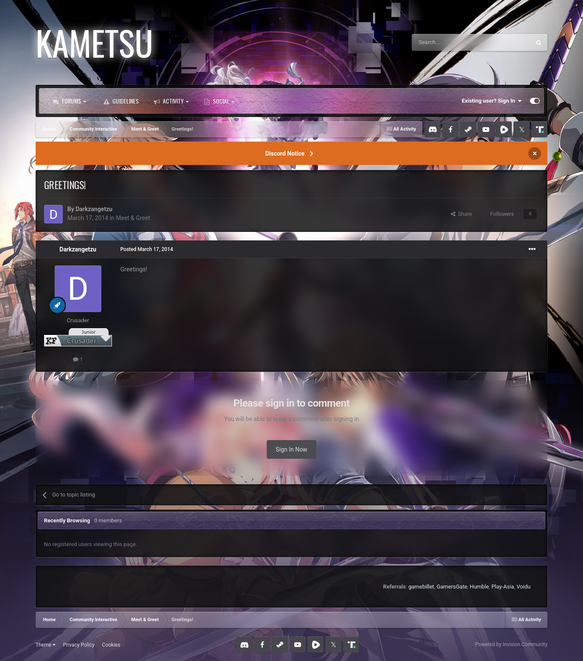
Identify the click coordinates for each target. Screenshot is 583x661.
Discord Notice (285, 153)
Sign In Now (291, 449)
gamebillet (421, 586)
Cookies (111, 645)
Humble (479, 586)
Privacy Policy (79, 645)
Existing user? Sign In (492, 101)
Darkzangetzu (93, 209)
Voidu (523, 586)
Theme (46, 645)
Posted (146, 249)
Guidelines (121, 101)
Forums (69, 101)
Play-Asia (502, 586)
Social (219, 101)
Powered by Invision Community (511, 644)
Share (461, 214)
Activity (171, 101)
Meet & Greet (133, 218)
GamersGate (452, 586)
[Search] (451, 42)
